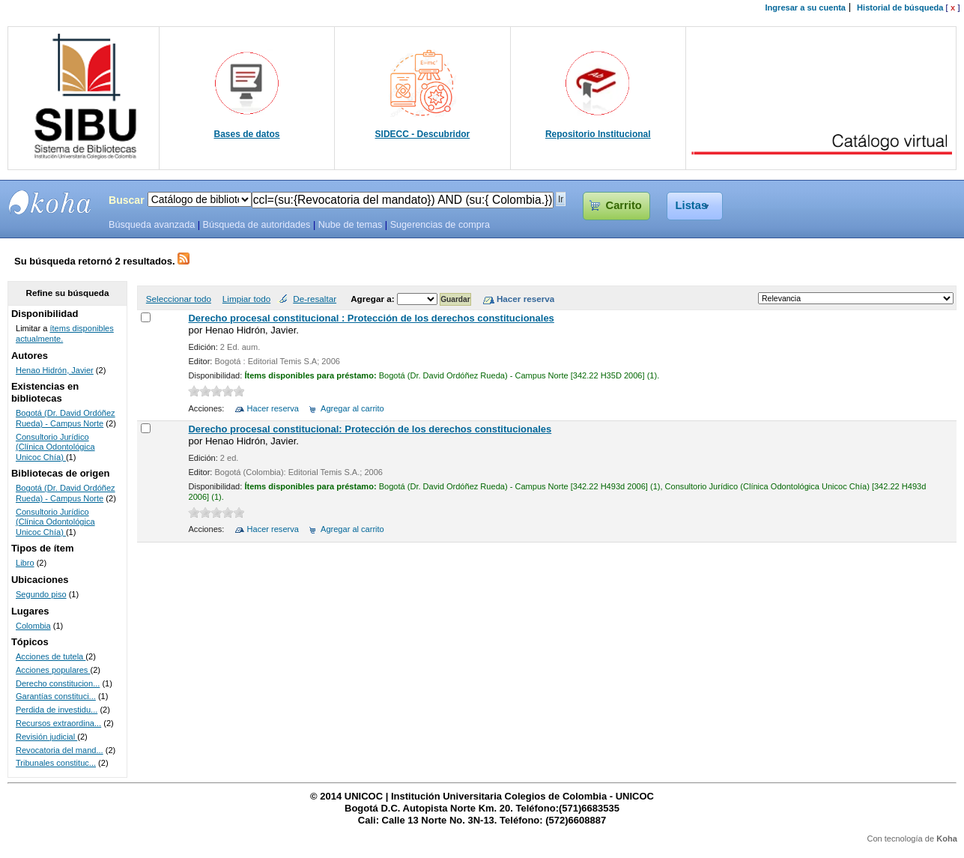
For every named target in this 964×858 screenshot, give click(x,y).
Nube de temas (350, 225)
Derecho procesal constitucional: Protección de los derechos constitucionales (369, 429)
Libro (25, 562)
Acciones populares (53, 669)
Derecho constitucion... (58, 683)
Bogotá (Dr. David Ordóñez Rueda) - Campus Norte (65, 418)
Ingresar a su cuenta (806, 7)
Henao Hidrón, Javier (55, 370)
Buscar (127, 200)
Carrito (624, 205)
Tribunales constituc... (56, 762)
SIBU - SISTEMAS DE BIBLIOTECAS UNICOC (50, 202)
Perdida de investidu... (56, 709)
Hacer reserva (273, 408)
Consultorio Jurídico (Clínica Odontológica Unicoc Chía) (55, 447)
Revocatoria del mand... (59, 750)
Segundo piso (41, 594)
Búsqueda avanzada (152, 225)
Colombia (33, 625)
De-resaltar (314, 298)
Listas (692, 205)
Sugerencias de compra (440, 225)
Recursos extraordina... (58, 723)
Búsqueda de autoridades (256, 225)
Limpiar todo (246, 298)
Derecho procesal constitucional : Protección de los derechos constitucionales (371, 318)
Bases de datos (247, 134)
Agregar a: (374, 298)
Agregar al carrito (352, 408)
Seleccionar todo (178, 298)
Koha (946, 838)
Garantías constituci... (56, 696)
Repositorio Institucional (598, 134)
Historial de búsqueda (900, 7)
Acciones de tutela (50, 656)
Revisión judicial (46, 736)
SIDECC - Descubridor (422, 134)
